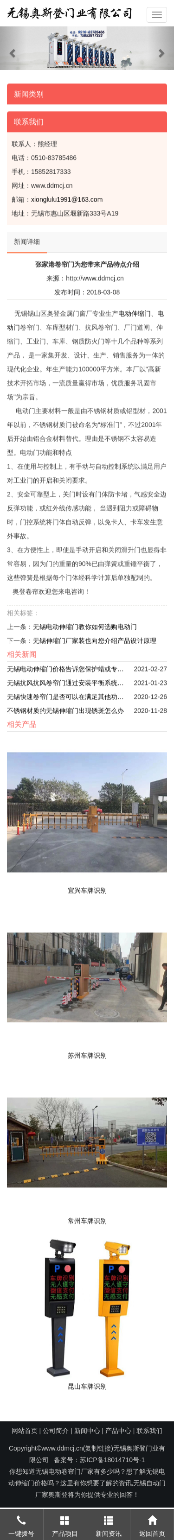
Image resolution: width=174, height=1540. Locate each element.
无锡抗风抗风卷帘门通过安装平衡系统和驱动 (67, 680)
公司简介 (56, 1430)
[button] (13, 48)
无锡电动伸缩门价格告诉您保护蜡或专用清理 (67, 667)
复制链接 (98, 1448)
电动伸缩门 (134, 311)
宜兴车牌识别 (87, 888)
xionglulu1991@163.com (67, 197)
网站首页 (25, 1430)
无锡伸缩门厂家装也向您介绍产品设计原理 (94, 638)
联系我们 (149, 1430)
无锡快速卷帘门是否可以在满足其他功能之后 (67, 694)
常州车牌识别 (87, 1219)
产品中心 (118, 1430)
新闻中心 (87, 1430)
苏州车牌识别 (87, 1053)
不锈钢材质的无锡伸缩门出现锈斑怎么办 (65, 708)
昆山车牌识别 (87, 1384)
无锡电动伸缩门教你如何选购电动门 (85, 624)
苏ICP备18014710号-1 (112, 1460)
